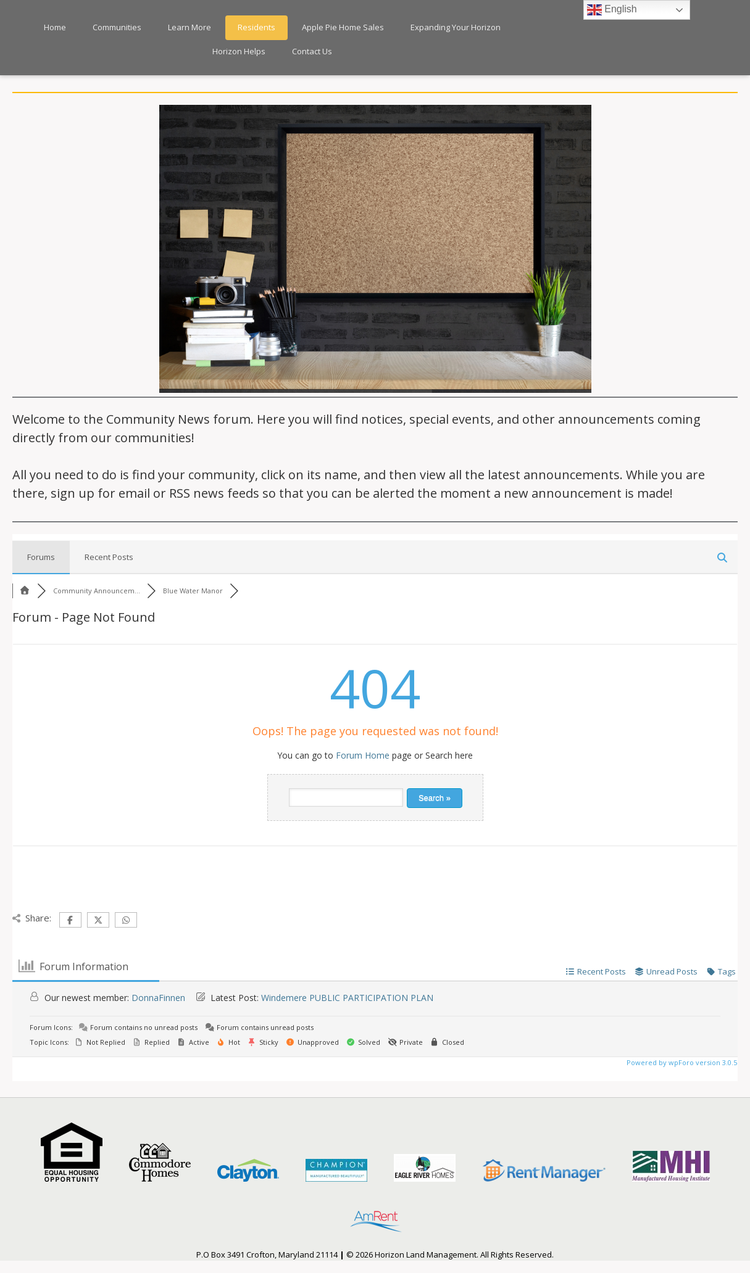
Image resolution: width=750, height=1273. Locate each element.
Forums (41, 556)
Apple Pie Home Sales (343, 27)
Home (55, 27)
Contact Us (312, 51)
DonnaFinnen (158, 997)
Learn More (189, 27)
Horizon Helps (238, 51)
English (612, 9)
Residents (256, 27)
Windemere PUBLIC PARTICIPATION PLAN (347, 997)
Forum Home (363, 755)
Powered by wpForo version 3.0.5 (681, 1062)
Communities (117, 27)
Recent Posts (109, 556)
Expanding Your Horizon (455, 27)
